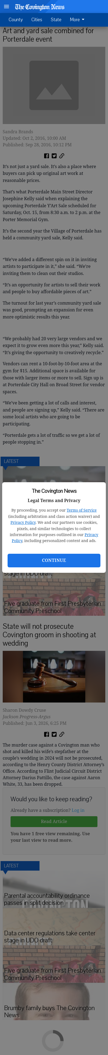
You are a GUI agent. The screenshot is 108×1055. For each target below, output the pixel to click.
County (16, 20)
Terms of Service (82, 510)
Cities (36, 20)
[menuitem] (79, 20)
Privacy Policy (23, 522)
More (78, 20)
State (56, 20)
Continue (54, 560)
